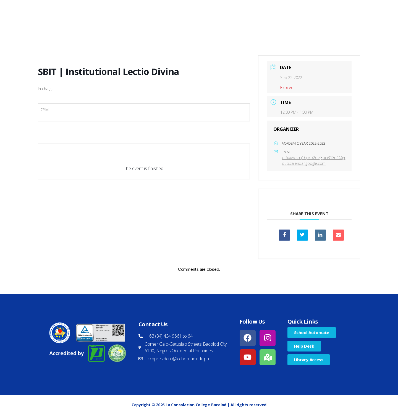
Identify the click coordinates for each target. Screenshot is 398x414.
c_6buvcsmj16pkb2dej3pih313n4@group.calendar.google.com (313, 160)
